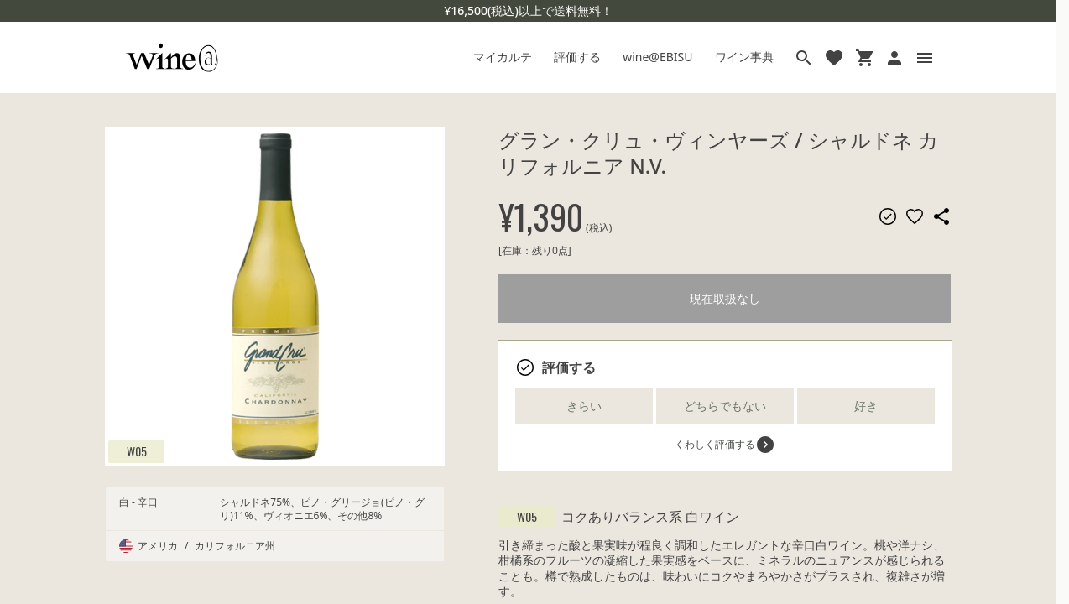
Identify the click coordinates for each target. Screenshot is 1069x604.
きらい (584, 406)
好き (866, 406)
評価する (577, 57)
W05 (137, 451)
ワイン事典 (744, 57)
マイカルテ (502, 57)
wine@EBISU (657, 57)
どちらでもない (725, 406)
